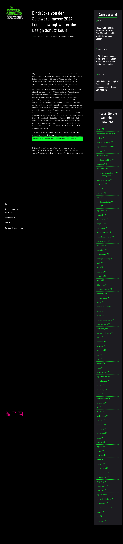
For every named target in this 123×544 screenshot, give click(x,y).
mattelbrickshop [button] (105, 509)
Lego (57, 37)
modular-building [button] (106, 161)
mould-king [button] (103, 258)
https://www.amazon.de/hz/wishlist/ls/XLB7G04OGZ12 (57, 138)
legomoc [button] (102, 213)
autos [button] (101, 307)
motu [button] (101, 321)
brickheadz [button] (103, 478)
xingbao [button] (102, 226)
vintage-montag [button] (105, 262)
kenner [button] (101, 451)
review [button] (102, 138)
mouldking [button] (103, 513)
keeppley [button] (102, 316)
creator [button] (101, 370)
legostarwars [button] (104, 383)
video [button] (101, 469)
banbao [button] (101, 428)
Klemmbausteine (68, 37)
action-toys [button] (103, 334)
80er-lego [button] (102, 289)
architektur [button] (103, 424)
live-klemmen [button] (104, 235)
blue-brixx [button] (103, 170)
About (8, 281)
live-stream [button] (103, 222)
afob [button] (100, 267)
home (8, 265)
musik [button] (101, 460)
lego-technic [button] (104, 379)
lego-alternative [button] (105, 182)
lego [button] (101, 129)
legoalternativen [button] (106, 143)
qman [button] (101, 285)
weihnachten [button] (104, 244)
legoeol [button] (101, 455)
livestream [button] (103, 156)
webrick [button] (102, 217)
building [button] (102, 437)
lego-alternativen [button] (106, 147)
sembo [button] (101, 352)
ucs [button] (100, 527)
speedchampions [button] (106, 240)
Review (51, 37)
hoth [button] (100, 374)
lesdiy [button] (101, 343)
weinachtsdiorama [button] (106, 325)
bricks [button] (101, 152)
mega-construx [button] (105, 294)
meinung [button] (102, 397)
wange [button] (101, 473)
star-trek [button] (102, 464)
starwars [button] (102, 165)
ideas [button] (100, 446)
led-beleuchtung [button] (105, 339)
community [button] (103, 482)
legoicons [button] (102, 504)
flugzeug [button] (102, 491)
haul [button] (100, 200)
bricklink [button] (102, 433)
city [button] (100, 361)
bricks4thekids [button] (104, 312)
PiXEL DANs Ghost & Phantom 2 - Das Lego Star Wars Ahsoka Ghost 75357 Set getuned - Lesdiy (107, 33)
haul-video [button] (103, 231)
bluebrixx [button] (102, 249)
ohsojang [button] (102, 298)
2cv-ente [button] (102, 356)
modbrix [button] (102, 280)
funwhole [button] (102, 442)
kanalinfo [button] (102, 253)
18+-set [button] (101, 419)
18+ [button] (100, 415)
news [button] (100, 401)
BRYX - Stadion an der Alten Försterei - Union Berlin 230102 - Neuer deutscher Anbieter (107, 60)
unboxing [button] (102, 410)
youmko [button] (102, 531)
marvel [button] (101, 392)
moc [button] (101, 191)
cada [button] (100, 208)
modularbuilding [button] (106, 204)
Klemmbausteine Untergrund (18, 271)
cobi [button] (100, 365)
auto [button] (100, 271)
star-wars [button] (102, 186)
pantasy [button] (102, 195)
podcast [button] (102, 348)
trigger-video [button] (104, 303)
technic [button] (101, 522)
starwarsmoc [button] (104, 406)
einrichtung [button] (103, 487)
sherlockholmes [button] (105, 518)
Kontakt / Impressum (15, 286)
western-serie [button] (104, 330)
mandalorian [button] (104, 388)
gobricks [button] (102, 276)
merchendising (12, 276)
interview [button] (102, 500)
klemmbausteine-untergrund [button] (108, 176)
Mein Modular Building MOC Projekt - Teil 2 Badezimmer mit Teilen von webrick (107, 85)
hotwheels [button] (103, 495)
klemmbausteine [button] (106, 134)
